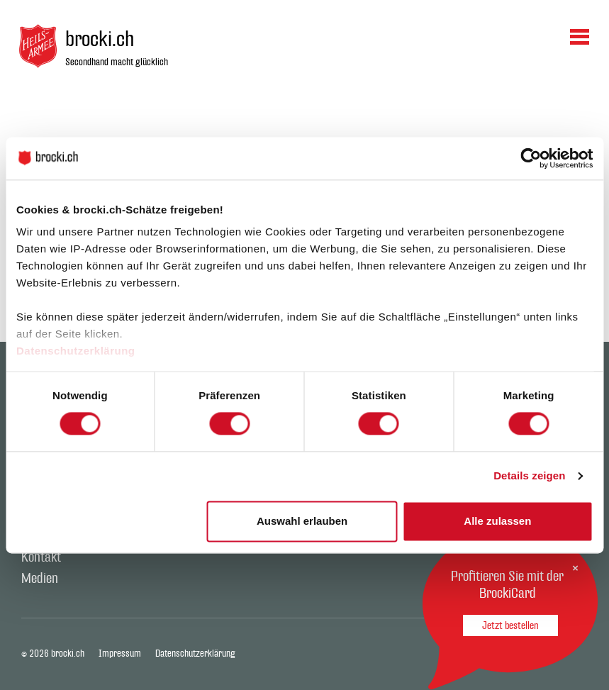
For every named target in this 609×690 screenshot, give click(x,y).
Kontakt (41, 557)
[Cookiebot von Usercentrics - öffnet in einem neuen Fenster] (531, 158)
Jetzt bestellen (510, 626)
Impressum (120, 654)
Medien (39, 579)
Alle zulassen (497, 521)
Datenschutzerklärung (75, 351)
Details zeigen (529, 476)
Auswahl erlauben (302, 521)
